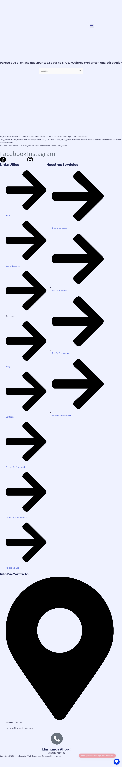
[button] (92, 26)
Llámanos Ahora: (56, 749)
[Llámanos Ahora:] (57, 739)
